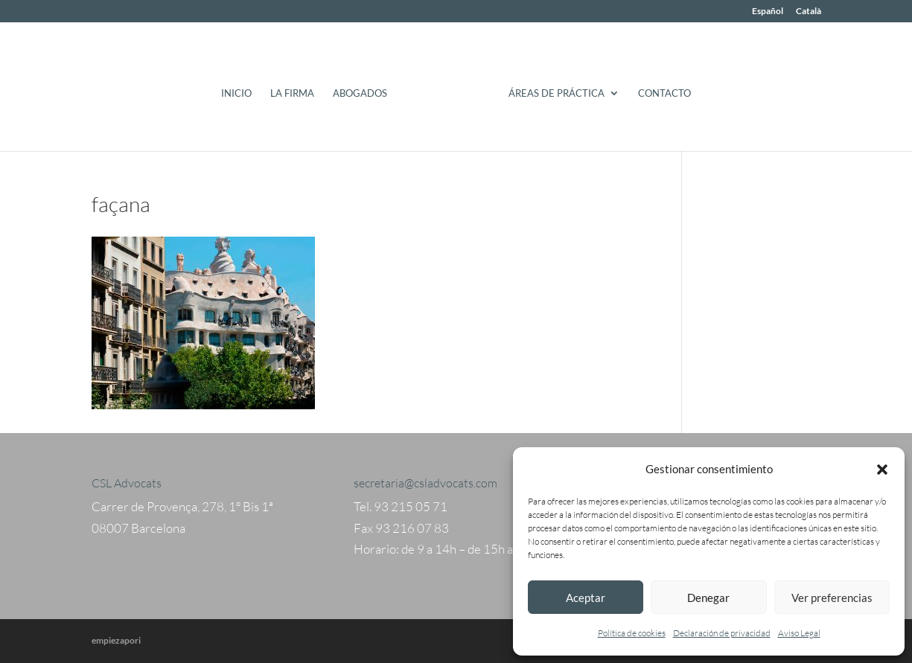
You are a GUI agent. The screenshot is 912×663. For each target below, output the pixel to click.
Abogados (360, 93)
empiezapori (116, 640)
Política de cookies (632, 632)
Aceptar (585, 597)
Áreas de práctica (556, 93)
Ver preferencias (832, 597)
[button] (882, 469)
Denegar (708, 597)
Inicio (236, 93)
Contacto (664, 93)
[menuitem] (767, 14)
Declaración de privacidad (722, 632)
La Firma (292, 93)
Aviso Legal (799, 632)
